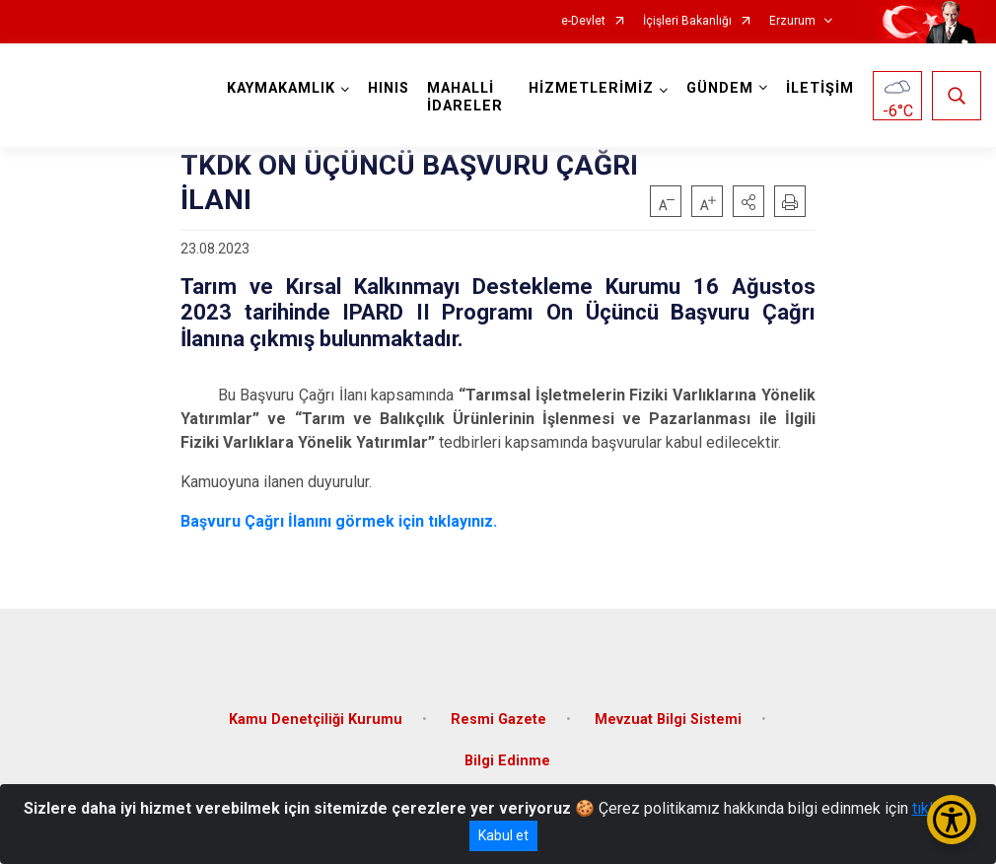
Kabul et (503, 835)
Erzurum (792, 21)
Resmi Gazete (498, 719)
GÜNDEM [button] (719, 88)
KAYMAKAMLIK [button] (281, 88)
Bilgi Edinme (507, 761)
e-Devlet (583, 21)
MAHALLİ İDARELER (465, 97)
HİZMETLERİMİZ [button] (591, 88)
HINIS (388, 88)
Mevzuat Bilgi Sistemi (668, 719)
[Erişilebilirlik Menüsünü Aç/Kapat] (951, 819)
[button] (748, 201)
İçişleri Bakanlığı (687, 21)
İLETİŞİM (820, 88)
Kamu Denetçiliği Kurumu (315, 719)
